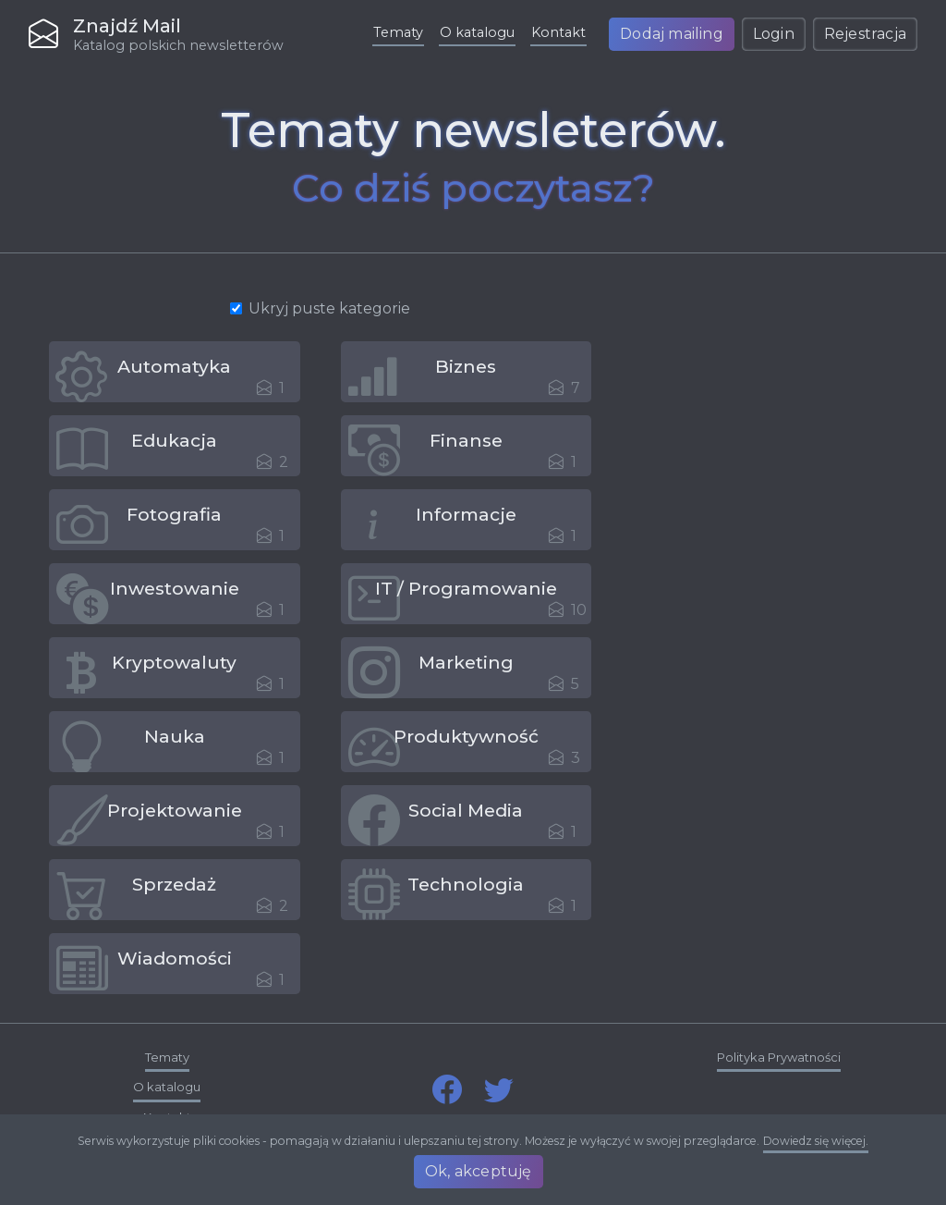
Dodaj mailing (671, 34)
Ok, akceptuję (480, 1171)
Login (773, 34)
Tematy (398, 32)
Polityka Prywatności (779, 1057)
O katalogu (477, 32)
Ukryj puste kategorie (329, 308)
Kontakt (558, 32)
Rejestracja (865, 34)
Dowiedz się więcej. (815, 1144)
